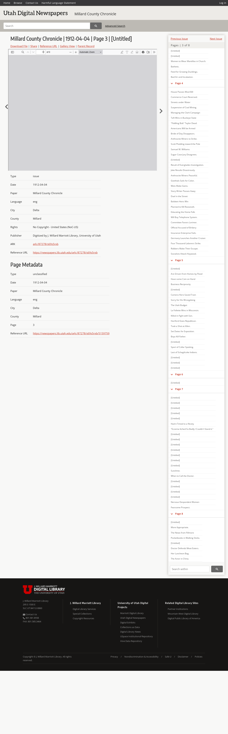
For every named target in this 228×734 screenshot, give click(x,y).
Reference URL (48, 46)
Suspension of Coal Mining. (184, 107)
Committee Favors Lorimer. (184, 222)
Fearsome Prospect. (180, 507)
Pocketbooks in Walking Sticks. (185, 537)
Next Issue (216, 38)
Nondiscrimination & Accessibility (141, 656)
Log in (222, 3)
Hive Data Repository (131, 641)
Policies (198, 656)
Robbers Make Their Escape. (184, 248)
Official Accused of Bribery (183, 227)
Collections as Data (130, 627)
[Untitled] (175, 50)
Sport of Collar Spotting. (182, 347)
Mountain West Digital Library (183, 613)
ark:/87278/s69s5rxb (45, 244)
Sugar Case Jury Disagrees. (184, 154)
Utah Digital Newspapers (133, 617)
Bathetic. (175, 66)
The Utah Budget (179, 305)
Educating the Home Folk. (183, 212)
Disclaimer (183, 656)
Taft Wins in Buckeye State (183, 117)
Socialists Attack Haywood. (183, 253)
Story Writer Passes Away (183, 191)
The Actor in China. (180, 558)
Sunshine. (175, 470)
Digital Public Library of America (184, 618)
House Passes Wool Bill (182, 91)
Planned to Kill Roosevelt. (183, 206)
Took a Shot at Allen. (180, 326)
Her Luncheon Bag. (180, 553)
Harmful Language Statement (59, 3)
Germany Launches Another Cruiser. (188, 238)
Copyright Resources (83, 618)
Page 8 (179, 513)
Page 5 (179, 260)
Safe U (168, 656)
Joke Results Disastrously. (183, 170)
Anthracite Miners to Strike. (184, 138)
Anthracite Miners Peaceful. (184, 175)
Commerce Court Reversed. (184, 97)
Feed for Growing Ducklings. (184, 71)
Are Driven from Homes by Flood (186, 273)
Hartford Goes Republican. (183, 320)
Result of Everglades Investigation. (187, 164)
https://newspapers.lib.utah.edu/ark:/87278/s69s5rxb (65, 252)
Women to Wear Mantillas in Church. (188, 61)
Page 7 (179, 389)
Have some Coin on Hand (183, 279)
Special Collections (82, 613)
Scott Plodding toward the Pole (185, 144)
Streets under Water (180, 102)
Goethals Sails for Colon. (182, 180)
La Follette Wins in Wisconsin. (185, 310)
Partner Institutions (178, 609)
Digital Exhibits (127, 622)
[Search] (46, 26)
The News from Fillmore (182, 532)
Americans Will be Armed (183, 128)
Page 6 (179, 374)
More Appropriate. (180, 527)
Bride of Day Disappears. (183, 133)
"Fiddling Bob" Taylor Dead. (184, 123)
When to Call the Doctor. (182, 475)
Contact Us (32, 3)
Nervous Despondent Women (185, 502)
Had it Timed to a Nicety (182, 423)
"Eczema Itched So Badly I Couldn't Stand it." (192, 429)
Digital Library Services (84, 609)
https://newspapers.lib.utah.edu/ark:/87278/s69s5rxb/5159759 (71, 333)
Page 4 (179, 83)
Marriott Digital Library (132, 613)
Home (6, 3)
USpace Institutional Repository (136, 636)
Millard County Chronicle (95, 13)
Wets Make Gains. (179, 185)
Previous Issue (179, 38)
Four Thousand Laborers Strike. (186, 243)
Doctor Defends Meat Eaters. (185, 548)
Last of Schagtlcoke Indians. (184, 352)
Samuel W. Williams (180, 149)
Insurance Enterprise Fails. (183, 233)
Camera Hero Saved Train (183, 294)
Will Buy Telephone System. (184, 217)
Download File (19, 46)
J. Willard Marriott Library (36, 600)
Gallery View (67, 46)
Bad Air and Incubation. (182, 76)
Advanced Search (115, 26)
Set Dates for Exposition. (182, 331)
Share (33, 46)
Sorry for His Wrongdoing (183, 300)
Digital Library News (130, 631)
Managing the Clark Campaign (185, 112)
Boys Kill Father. (178, 336)
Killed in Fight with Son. (182, 315)
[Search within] (189, 569)
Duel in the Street (179, 196)
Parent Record (86, 46)
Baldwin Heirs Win (179, 201)
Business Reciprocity (181, 284)
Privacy (114, 656)
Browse (18, 3)
